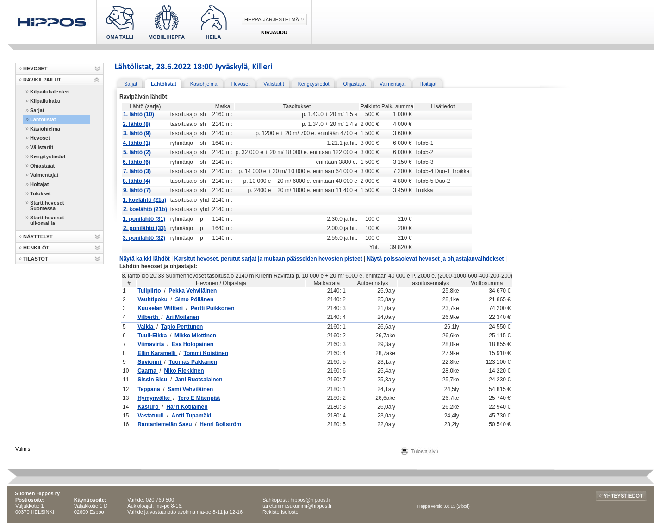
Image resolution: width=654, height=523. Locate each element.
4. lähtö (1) (136, 143)
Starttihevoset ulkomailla (47, 220)
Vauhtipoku (153, 299)
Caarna (147, 370)
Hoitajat (39, 184)
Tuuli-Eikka (152, 335)
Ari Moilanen (182, 317)
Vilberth (148, 317)
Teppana (149, 389)
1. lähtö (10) (138, 114)
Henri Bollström (220, 424)
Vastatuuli (151, 415)
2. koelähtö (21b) (145, 209)
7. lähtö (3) (137, 171)
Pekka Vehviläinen (192, 290)
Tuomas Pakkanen (193, 362)
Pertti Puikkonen (213, 308)
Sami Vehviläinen (190, 389)
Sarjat (37, 110)
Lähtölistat (43, 119)
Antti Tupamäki (192, 415)
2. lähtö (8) (136, 124)
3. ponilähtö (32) (144, 238)
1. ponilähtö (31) (144, 219)
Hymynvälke (154, 398)
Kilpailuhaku (45, 101)
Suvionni (149, 362)
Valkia (146, 327)
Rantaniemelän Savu (165, 424)
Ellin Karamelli (157, 353)
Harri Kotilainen (186, 407)
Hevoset (40, 138)
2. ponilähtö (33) (144, 228)
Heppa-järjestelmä (271, 19)
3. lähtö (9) (137, 133)
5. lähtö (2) (137, 152)
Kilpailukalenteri (49, 91)
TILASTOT (35, 259)
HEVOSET (35, 68)
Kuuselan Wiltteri (160, 308)
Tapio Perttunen (182, 327)
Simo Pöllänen (194, 299)
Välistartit (41, 147)
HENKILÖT (36, 247)
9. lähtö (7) (137, 190)
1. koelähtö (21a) (144, 200)
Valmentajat (44, 175)
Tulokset (40, 193)
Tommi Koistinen (206, 353)
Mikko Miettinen (195, 335)
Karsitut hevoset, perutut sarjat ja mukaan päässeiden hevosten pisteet (268, 258)
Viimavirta (151, 344)
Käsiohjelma (45, 128)
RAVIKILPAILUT (42, 79)
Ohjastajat (42, 165)
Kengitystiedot (47, 156)
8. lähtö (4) (136, 181)
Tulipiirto (149, 290)
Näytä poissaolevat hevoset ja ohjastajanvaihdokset (435, 258)
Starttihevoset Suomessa (47, 205)
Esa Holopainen (192, 344)
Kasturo (148, 407)
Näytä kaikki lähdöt (144, 258)
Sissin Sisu (152, 379)
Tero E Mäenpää (199, 398)
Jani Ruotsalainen (199, 379)
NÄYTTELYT (38, 236)
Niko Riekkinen (184, 370)
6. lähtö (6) (136, 162)
